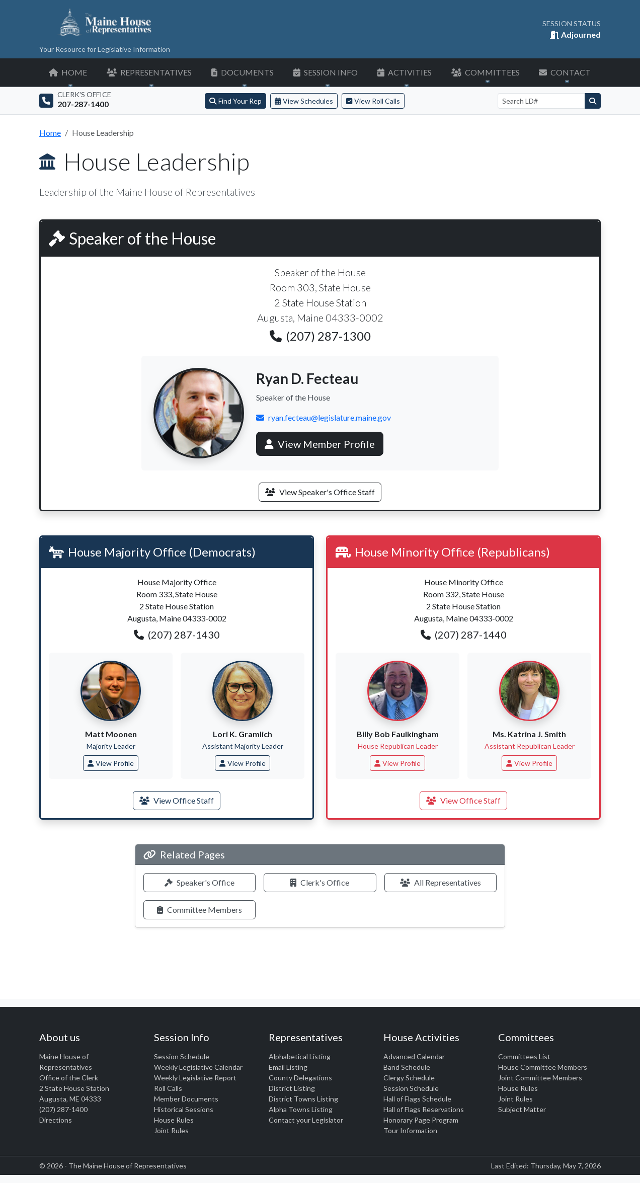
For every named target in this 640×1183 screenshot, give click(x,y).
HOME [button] (68, 72)
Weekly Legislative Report (195, 1077)
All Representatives (440, 882)
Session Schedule (181, 1056)
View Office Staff (176, 800)
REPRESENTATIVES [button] (149, 72)
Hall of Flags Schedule (417, 1098)
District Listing (292, 1088)
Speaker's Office (199, 882)
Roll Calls (168, 1088)
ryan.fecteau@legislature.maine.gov (323, 417)
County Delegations (300, 1077)
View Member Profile (320, 444)
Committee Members (199, 909)
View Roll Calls (373, 101)
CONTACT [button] (565, 72)
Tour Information (410, 1130)
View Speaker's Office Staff (320, 492)
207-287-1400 (83, 104)
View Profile (111, 763)
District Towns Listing (303, 1098)
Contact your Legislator (306, 1120)
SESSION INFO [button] (325, 72)
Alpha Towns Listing (301, 1109)
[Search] (593, 101)
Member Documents (186, 1098)
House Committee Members (542, 1067)
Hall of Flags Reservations (423, 1109)
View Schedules (304, 101)
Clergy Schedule (409, 1077)
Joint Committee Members (540, 1077)
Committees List (524, 1056)
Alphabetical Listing (300, 1056)
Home (50, 132)
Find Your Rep (235, 101)
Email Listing (288, 1067)
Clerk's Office (319, 882)
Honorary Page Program (420, 1120)
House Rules (174, 1120)
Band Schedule (406, 1067)
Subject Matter (522, 1109)
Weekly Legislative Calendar (198, 1067)
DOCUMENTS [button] (242, 72)
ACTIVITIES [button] (404, 72)
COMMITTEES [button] (485, 72)
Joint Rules (171, 1130)
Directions (55, 1120)
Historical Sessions (183, 1109)
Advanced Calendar (414, 1056)
